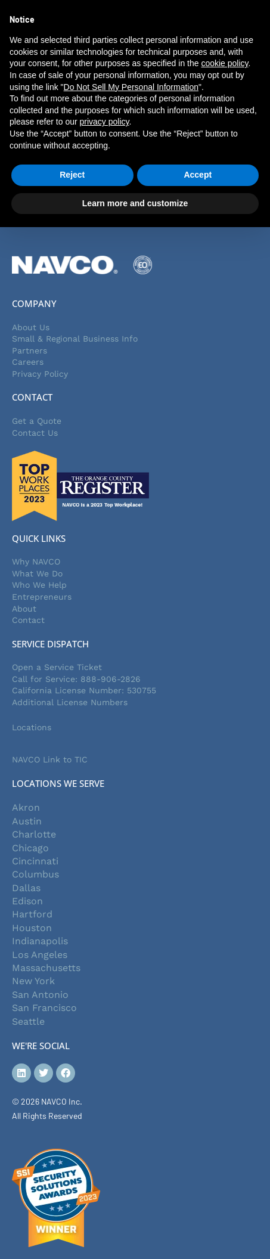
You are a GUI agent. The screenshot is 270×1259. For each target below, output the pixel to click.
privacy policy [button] (104, 121)
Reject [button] (72, 174)
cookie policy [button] (224, 63)
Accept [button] (198, 174)
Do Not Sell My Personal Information (131, 87)
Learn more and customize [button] (135, 203)
